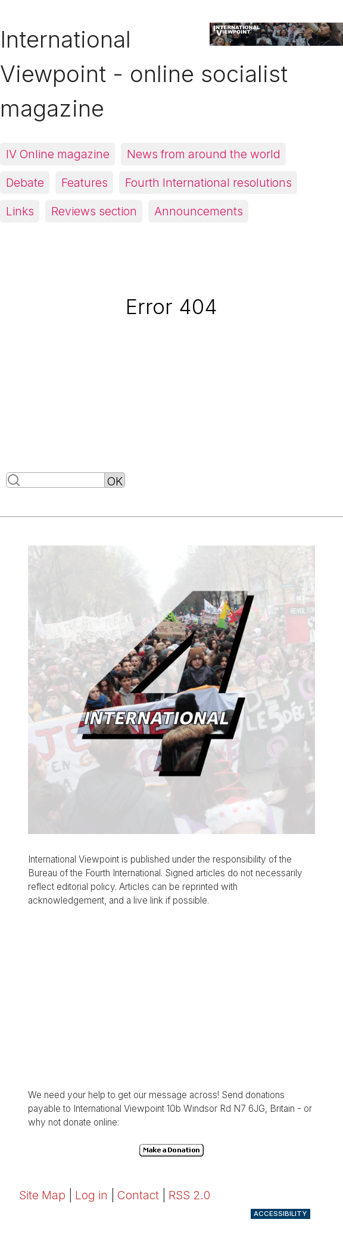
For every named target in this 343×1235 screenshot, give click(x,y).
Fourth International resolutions (208, 182)
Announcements (198, 211)
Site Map (42, 1195)
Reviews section (94, 211)
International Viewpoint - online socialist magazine (144, 73)
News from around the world (203, 154)
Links (20, 211)
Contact (138, 1195)
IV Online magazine (58, 154)
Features (84, 182)
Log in (91, 1195)
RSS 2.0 (189, 1195)
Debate (25, 182)
